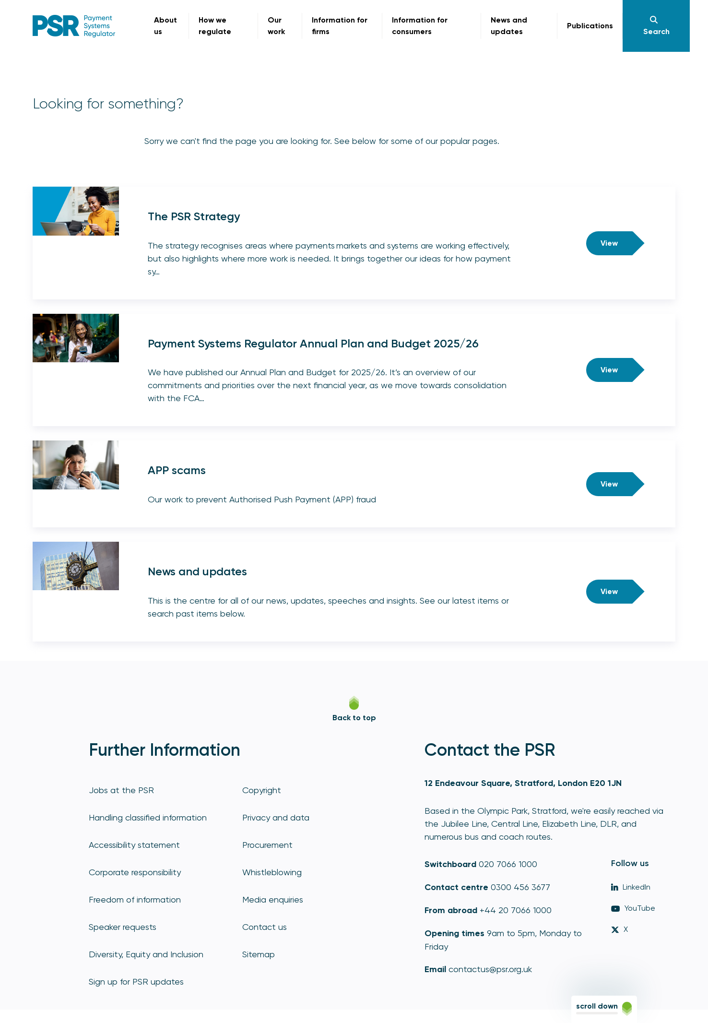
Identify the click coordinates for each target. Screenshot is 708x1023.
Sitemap (258, 954)
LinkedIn (630, 887)
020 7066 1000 (508, 864)
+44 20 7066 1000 (516, 910)
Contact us (264, 927)
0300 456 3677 (520, 887)
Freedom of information (135, 899)
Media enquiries (272, 899)
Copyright (261, 790)
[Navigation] (656, 26)
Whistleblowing (272, 872)
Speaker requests (122, 927)
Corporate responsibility (135, 872)
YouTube (633, 908)
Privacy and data (275, 817)
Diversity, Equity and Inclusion (146, 954)
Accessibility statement (134, 845)
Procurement (267, 845)
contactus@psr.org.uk (490, 969)
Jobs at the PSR (121, 790)
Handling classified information (148, 817)
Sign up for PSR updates (136, 981)
